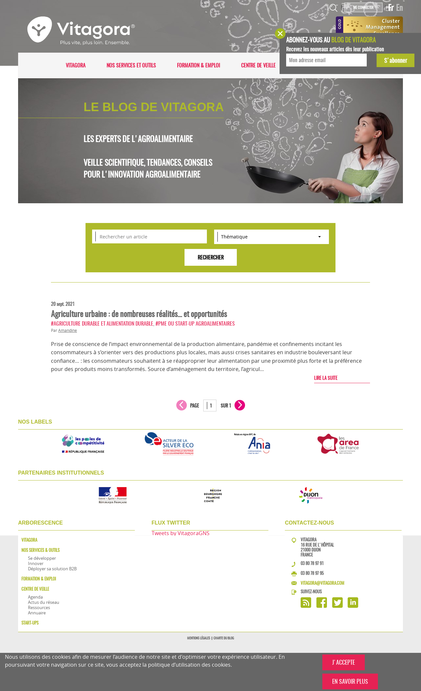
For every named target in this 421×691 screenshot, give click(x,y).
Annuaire (37, 613)
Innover (35, 563)
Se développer (42, 558)
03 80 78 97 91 (312, 563)
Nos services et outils (131, 65)
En (399, 8)
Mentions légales (198, 638)
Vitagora (76, 65)
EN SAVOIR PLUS (350, 681)
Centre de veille (258, 65)
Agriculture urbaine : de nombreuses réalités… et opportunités (139, 313)
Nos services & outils (40, 550)
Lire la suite (325, 378)
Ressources (39, 607)
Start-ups (29, 623)
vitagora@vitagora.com (322, 583)
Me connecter (363, 7)
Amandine (67, 330)
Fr (391, 8)
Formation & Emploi (198, 65)
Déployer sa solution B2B (52, 569)
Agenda (35, 597)
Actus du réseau (43, 602)
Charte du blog (223, 638)
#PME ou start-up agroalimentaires (195, 323)
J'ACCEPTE (343, 662)
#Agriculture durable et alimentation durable (102, 323)
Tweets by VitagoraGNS (181, 533)
